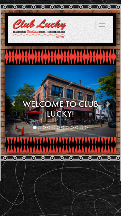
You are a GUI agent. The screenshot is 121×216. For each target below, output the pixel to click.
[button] (13, 101)
